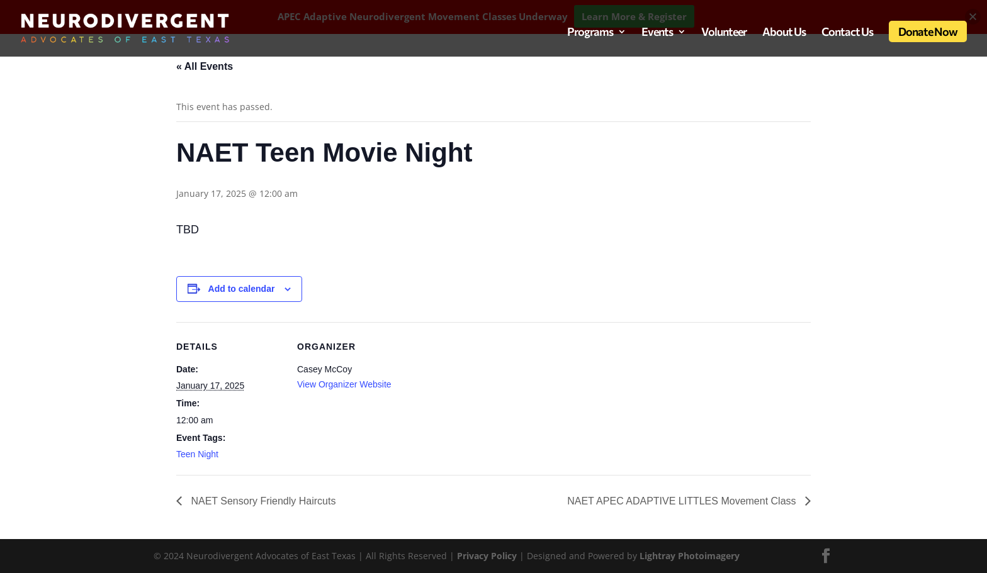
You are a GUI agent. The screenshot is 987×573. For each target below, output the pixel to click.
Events (657, 32)
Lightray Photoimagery (690, 556)
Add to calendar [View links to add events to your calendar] (241, 289)
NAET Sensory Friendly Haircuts (262, 501)
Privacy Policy (488, 556)
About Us (784, 32)
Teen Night (197, 454)
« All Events (204, 66)
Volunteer (724, 32)
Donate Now (927, 31)
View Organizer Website (344, 384)
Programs (590, 32)
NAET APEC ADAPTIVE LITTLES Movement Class (683, 501)
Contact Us (847, 32)
